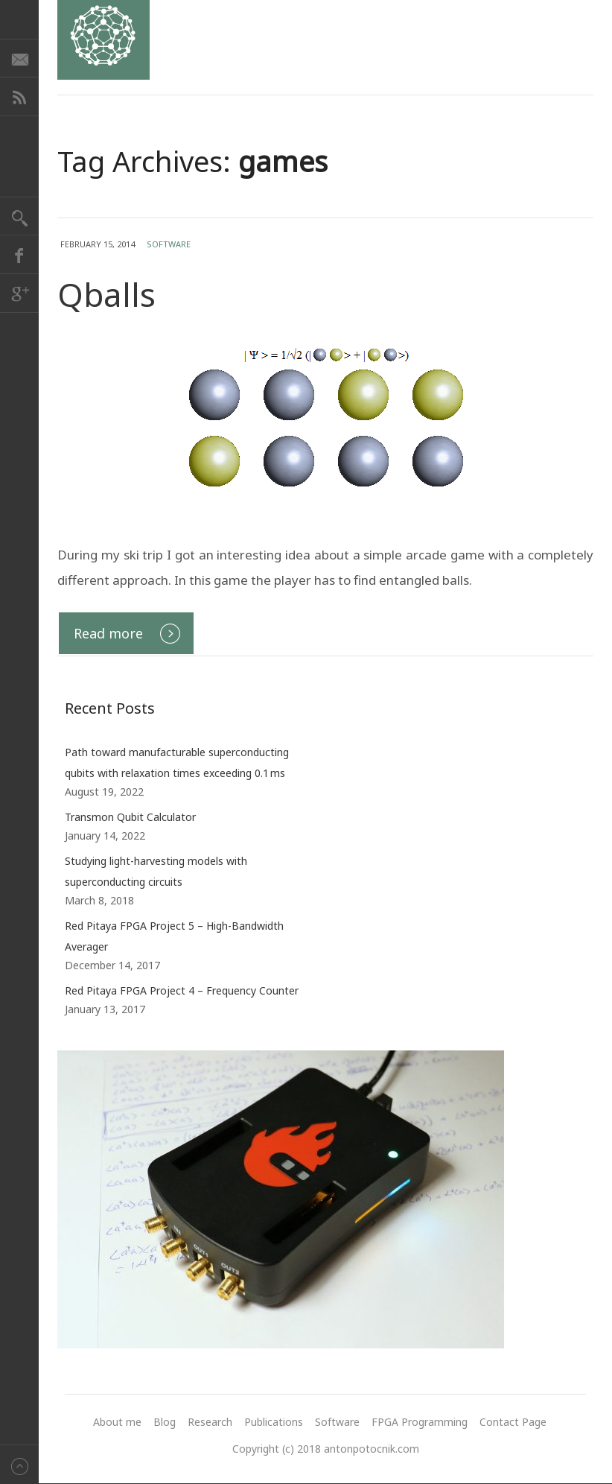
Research (210, 1422)
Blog (164, 1422)
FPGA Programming (420, 1422)
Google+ (19, 293)
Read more (108, 633)
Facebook (19, 254)
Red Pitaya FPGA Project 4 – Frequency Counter (182, 990)
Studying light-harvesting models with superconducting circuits (156, 871)
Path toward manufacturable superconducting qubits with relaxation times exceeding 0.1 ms (177, 762)
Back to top (19, 1464)
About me (117, 1422)
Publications (273, 1422)
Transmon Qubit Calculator (130, 817)
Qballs (106, 294)
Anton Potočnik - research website (103, 40)
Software (169, 244)
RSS (19, 96)
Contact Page (512, 1422)
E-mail (19, 58)
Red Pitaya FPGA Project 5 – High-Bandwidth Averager (174, 936)
